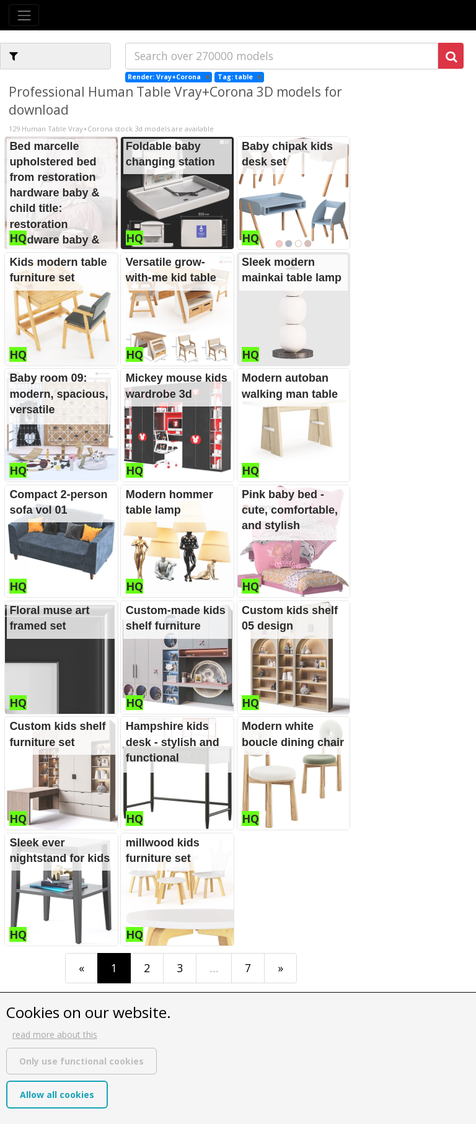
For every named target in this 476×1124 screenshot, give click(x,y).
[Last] (280, 968)
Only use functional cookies (81, 1061)
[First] (81, 968)
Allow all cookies (57, 1094)
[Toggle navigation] (24, 15)
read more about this (54, 1034)
